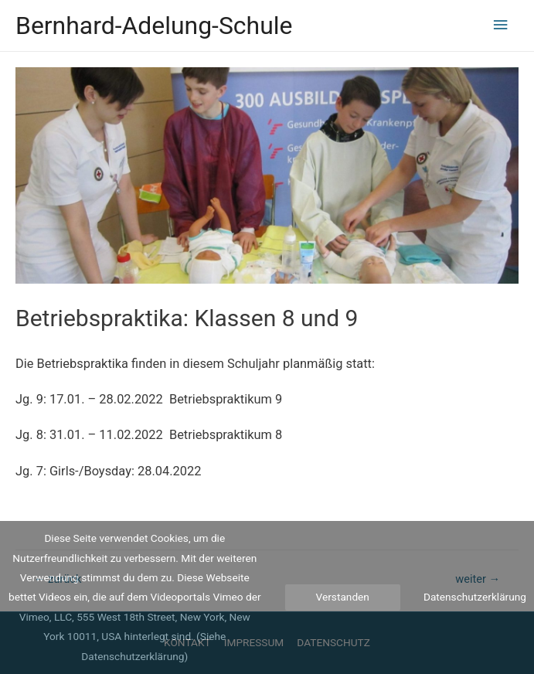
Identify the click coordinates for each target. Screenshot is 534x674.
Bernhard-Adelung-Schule (153, 25)
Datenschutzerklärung (474, 597)
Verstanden (342, 597)
